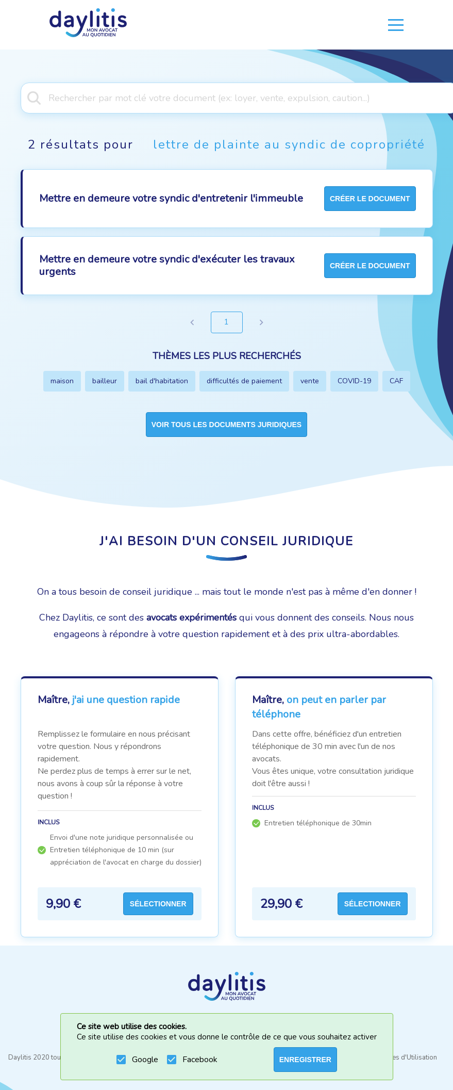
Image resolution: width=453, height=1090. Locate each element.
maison (62, 381)
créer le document (370, 198)
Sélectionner (158, 904)
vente (309, 381)
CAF (396, 381)
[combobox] (226, 97)
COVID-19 (354, 381)
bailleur (104, 381)
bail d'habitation (162, 381)
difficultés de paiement (244, 381)
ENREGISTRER (305, 1059)
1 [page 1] (226, 322)
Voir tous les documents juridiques (226, 424)
